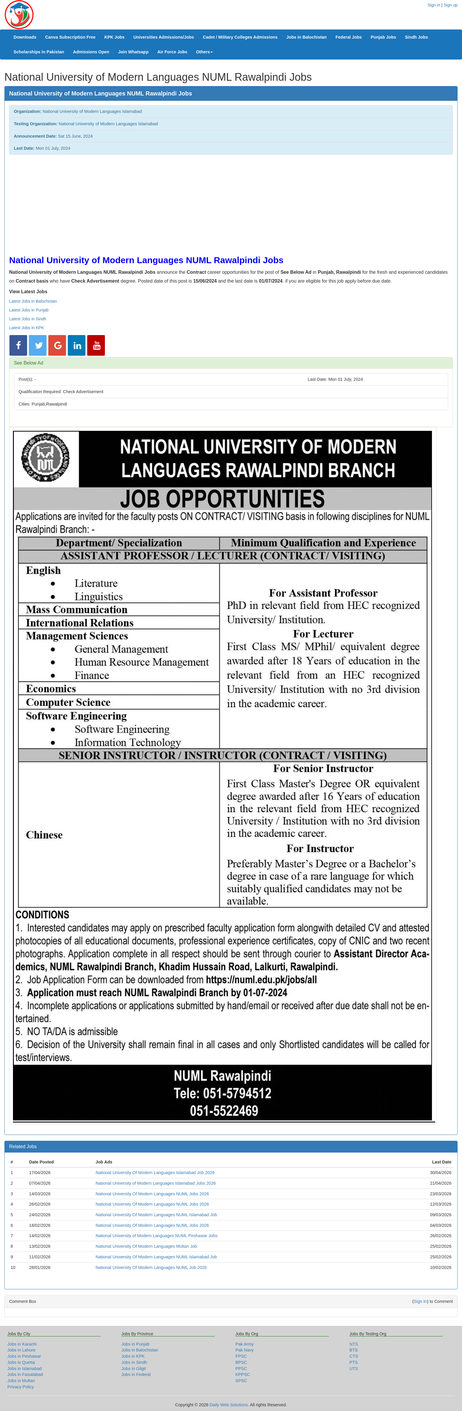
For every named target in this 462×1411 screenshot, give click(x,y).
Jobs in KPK (133, 1356)
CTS (353, 1356)
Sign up (451, 5)
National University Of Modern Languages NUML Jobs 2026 (152, 1193)
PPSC (241, 1368)
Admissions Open (91, 52)
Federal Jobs (349, 37)
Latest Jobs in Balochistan (33, 301)
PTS (353, 1362)
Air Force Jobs (172, 52)
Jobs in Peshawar (24, 1356)
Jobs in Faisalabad (25, 1374)
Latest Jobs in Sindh (27, 319)
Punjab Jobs (383, 37)
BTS (353, 1350)
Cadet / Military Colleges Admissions (240, 37)
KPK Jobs (114, 37)
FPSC (241, 1356)
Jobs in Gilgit (133, 1368)
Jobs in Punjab (135, 1344)
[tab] (231, 363)
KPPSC (242, 1374)
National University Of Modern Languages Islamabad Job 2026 (154, 1172)
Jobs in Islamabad (24, 1368)
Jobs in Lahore (21, 1350)
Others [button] (204, 52)
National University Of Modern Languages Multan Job (146, 1246)
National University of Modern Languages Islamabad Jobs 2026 (155, 1183)
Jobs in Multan (21, 1380)
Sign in (434, 5)
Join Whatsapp (133, 52)
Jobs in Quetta (21, 1362)
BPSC (241, 1362)
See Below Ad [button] (28, 362)
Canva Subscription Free (70, 37)
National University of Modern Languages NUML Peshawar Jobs (156, 1235)
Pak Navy (244, 1350)
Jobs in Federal (136, 1374)
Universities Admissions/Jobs (163, 37)
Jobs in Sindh (134, 1362)
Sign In (420, 1301)
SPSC (241, 1380)
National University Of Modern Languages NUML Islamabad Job (156, 1214)
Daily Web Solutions (228, 1404)
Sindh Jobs (416, 37)
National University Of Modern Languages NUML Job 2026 (151, 1267)
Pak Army (244, 1344)
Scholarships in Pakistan (39, 52)
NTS (353, 1344)
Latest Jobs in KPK (26, 327)
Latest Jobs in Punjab (29, 310)
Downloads (25, 37)
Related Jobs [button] (23, 1146)
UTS (353, 1368)
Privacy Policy (20, 1386)
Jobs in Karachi (22, 1344)
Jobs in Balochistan (306, 37)
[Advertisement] (186, 202)
